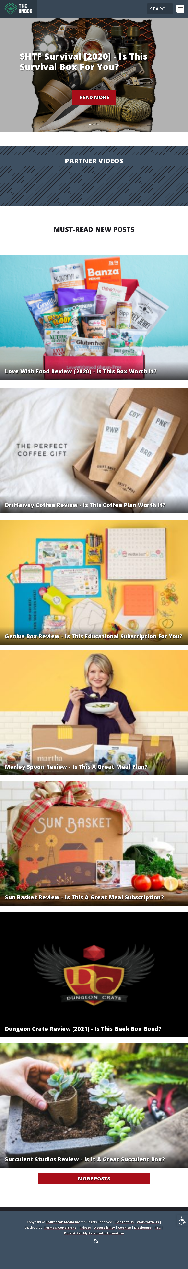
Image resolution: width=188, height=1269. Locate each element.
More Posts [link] (94, 1178)
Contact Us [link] (124, 1222)
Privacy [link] (85, 1227)
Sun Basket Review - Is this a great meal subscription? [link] (84, 897)
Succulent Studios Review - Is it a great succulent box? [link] (85, 1159)
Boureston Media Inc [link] (63, 1222)
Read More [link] (94, 97)
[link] (182, 1220)
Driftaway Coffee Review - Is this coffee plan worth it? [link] (85, 504)
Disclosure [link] (143, 1227)
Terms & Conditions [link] (60, 1227)
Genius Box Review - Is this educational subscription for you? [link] (94, 636)
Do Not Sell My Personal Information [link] (94, 1233)
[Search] (160, 8)
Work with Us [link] (148, 1222)
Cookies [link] (124, 1227)
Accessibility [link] (104, 1227)
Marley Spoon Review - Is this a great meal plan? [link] (76, 766)
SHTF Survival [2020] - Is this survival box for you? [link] (84, 61)
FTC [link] (158, 1227)
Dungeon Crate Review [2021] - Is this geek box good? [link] (83, 1028)
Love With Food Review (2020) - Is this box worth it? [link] (81, 371)
